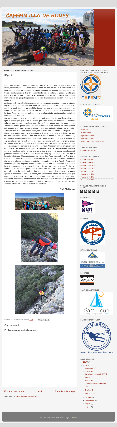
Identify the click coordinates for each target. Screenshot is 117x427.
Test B (87, 387)
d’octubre (88, 397)
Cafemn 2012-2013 (87, 168)
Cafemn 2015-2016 (87, 159)
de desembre (90, 368)
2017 (85, 362)
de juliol (88, 404)
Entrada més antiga (65, 391)
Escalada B (89, 390)
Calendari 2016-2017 (88, 150)
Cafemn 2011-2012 (87, 171)
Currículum (84, 130)
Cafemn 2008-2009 (87, 180)
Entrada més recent (14, 391)
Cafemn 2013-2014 (87, 165)
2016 (85, 365)
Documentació (85, 133)
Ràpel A (87, 377)
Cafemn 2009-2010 (87, 177)
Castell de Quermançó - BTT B (96, 374)
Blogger (74, 418)
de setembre (90, 400)
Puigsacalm (89, 380)
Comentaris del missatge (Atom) (27, 396)
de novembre (90, 371)
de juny (88, 407)
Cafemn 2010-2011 (87, 174)
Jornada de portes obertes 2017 (92, 141)
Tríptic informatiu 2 (87, 138)
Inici (40, 391)
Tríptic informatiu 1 (87, 136)
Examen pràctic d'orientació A (95, 384)
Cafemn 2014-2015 (87, 162)
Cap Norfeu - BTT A (92, 393)
